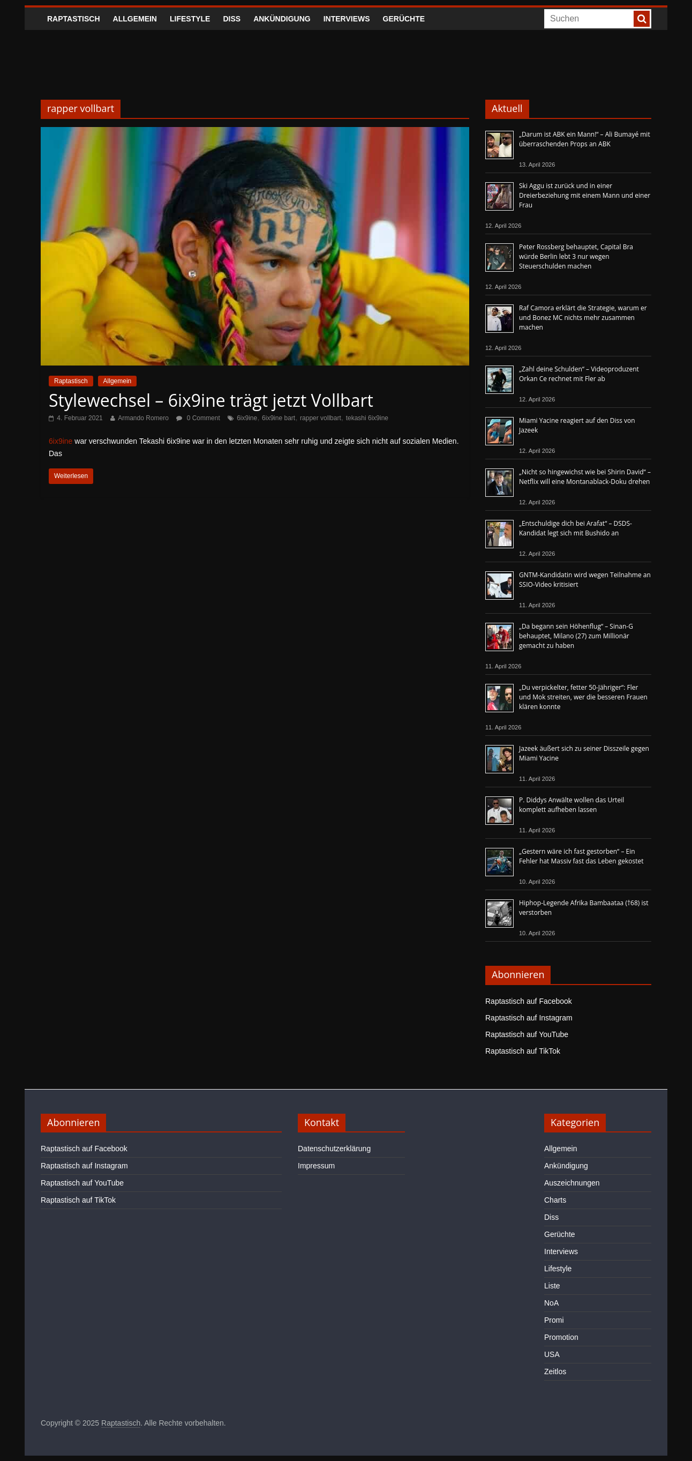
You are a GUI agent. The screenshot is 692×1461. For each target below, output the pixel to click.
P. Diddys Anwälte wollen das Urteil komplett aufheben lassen (571, 804)
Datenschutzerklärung (334, 1148)
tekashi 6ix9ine (367, 418)
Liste (552, 1285)
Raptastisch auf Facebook (528, 1001)
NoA (551, 1303)
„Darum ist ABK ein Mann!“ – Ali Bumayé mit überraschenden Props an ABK (584, 139)
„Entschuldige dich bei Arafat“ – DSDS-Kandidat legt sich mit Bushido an (575, 528)
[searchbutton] (642, 19)
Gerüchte (404, 18)
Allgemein (135, 18)
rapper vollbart (320, 418)
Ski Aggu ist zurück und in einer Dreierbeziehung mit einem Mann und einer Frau (584, 195)
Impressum (316, 1165)
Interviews (347, 18)
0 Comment (198, 418)
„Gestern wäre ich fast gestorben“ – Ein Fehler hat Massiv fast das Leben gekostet (581, 856)
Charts (555, 1200)
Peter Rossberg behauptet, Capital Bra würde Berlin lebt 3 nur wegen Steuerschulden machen (576, 256)
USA (552, 1354)
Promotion (561, 1337)
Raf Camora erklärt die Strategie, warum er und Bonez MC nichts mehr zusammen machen (583, 317)
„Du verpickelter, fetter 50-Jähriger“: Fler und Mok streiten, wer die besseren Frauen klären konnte (583, 697)
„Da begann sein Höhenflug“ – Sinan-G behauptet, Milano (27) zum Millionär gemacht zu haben (576, 636)
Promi (554, 1320)
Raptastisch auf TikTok (522, 1051)
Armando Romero (143, 418)
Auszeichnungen (572, 1183)
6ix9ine (247, 418)
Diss (231, 18)
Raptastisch (73, 18)
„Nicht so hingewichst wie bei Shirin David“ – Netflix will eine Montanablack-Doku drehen (585, 476)
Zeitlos (555, 1371)
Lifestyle (190, 18)
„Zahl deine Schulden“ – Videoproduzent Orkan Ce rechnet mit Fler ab (579, 373)
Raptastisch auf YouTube (526, 1034)
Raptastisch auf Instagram (529, 1017)
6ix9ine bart (278, 418)
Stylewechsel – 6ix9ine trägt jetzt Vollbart (211, 400)
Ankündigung (282, 18)
